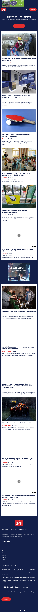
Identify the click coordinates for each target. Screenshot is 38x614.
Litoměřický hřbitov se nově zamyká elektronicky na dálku (14, 211)
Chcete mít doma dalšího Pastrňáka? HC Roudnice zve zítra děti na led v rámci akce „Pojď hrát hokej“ (17, 385)
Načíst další (19, 511)
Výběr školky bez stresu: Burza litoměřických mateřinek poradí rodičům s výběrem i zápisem (18, 459)
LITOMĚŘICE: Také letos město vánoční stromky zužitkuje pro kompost (18, 496)
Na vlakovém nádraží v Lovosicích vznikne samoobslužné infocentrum (16, 96)
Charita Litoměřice (7, 63)
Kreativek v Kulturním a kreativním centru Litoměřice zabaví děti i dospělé (16, 174)
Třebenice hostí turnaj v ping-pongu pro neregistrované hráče (16, 135)
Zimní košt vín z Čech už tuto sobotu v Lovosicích (19, 311)
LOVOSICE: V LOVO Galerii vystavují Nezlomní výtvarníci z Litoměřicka (17, 250)
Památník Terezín (6, 425)
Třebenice (4, 138)
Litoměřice (4, 177)
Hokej (3, 390)
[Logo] (3, 9)
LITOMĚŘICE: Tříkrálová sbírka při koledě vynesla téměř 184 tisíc (19, 59)
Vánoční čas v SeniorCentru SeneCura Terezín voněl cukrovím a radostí (18, 348)
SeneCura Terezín (6, 351)
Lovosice (4, 100)
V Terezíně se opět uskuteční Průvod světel (17, 423)
